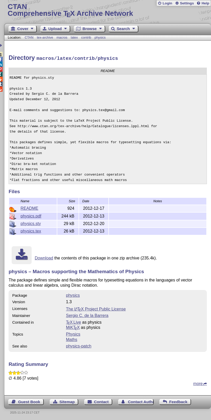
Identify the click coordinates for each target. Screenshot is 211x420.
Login (167, 3)
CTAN (29, 37)
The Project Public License (96, 308)
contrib (86, 37)
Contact (101, 401)
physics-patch (79, 345)
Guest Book (29, 401)
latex (74, 37)
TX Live (73, 321)
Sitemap (67, 401)
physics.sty (30, 223)
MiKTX (73, 326)
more (198, 383)
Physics (73, 333)
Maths (72, 339)
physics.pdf (30, 215)
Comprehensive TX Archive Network (108, 10)
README (29, 207)
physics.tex (30, 230)
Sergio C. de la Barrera (87, 315)
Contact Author (140, 401)
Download (44, 257)
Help (205, 3)
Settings (187, 3)
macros (62, 37)
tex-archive (45, 37)
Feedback (178, 401)
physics (100, 37)
